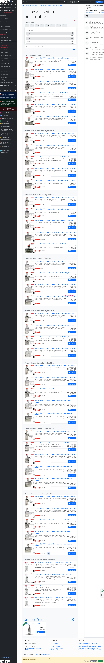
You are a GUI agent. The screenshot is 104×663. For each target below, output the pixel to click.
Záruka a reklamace (56, 650)
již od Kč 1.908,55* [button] (72, 535)
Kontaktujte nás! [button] (99, 12)
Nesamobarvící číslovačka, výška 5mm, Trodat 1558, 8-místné (54, 221)
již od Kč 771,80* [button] (72, 298)
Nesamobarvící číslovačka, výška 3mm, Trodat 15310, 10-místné (55, 93)
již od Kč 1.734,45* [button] (72, 404)
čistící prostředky (9, 18)
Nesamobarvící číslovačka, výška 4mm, (39, 131)
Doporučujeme (36, 619)
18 (65, 25)
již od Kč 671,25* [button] (72, 286)
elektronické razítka (10, 69)
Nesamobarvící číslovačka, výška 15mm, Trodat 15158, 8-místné (55, 454)
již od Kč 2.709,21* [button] (72, 547)
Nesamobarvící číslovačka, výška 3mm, (39, 55)
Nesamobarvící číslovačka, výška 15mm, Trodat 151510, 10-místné (53, 467)
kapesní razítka (9, 50)
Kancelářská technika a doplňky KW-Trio (88, 648)
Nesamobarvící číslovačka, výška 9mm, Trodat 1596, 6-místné (54, 325)
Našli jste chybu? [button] (45, 654)
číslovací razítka (9, 43)
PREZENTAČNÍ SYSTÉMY (13, 90)
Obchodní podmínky (56, 645)
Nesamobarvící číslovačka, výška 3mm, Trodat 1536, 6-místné (54, 70)
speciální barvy (9, 77)
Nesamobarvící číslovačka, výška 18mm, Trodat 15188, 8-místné (55, 520)
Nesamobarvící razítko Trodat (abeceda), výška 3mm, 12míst (54, 562)
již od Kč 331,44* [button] (72, 315)
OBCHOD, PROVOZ (13, 88)
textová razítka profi (11, 55)
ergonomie (8, 24)
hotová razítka (9, 58)
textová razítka (9, 52)
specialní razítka (10, 63)
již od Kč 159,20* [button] (72, 71)
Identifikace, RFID (82, 650)
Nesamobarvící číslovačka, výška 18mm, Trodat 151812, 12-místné (53, 544)
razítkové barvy (9, 74)
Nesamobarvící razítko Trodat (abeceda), (40, 560)
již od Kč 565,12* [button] (72, 274)
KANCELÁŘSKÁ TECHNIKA (13, 7)
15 (59, 25)
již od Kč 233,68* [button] (72, 222)
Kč (64, 2)
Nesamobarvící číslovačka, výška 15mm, (40, 428)
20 (50, 33)
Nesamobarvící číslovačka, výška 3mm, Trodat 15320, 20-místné (55, 116)
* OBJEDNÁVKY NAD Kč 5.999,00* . (12, 103)
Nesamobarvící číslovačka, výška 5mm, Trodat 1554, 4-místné (54, 197)
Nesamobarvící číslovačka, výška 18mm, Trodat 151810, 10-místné (53, 532)
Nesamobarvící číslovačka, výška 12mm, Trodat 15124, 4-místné (55, 366)
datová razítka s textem (11, 40)
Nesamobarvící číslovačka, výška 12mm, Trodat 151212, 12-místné (53, 414)
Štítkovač (12, 109)
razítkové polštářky (10, 71)
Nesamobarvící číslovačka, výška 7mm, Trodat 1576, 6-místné (54, 261)
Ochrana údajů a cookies (57, 648)
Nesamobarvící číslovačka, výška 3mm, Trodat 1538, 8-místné (54, 81)
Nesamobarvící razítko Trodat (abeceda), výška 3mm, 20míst (54, 586)
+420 (10, 657)
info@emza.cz (9, 659)
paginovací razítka (10, 66)
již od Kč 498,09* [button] (72, 245)
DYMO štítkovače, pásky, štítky (85, 645)
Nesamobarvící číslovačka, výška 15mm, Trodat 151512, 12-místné (53, 479)
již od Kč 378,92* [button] (72, 263)
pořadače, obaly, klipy (10, 29)
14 (50, 36)
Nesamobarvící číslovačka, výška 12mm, (40, 363)
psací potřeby (13, 32)
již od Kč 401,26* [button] (72, 234)
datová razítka (9, 37)
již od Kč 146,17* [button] (72, 60)
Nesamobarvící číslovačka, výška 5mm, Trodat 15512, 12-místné (55, 232)
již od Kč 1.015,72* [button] (72, 510)
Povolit (100, 661)
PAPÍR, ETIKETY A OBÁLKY (13, 4)
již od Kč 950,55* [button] (72, 379)
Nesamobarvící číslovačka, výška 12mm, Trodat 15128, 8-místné (55, 389)
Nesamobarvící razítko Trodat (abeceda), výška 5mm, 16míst (54, 597)
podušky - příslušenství (11, 80)
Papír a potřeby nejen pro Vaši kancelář (88, 643)
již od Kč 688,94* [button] (72, 118)
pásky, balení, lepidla (10, 26)
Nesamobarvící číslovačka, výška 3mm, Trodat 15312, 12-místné (55, 104)
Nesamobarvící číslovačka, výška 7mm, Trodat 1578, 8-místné (54, 273)
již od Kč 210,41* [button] (72, 83)
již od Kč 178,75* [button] (72, 211)
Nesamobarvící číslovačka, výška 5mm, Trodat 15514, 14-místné (55, 244)
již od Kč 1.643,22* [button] (72, 599)
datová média (13, 21)
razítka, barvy (13, 34)
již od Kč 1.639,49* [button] (72, 521)
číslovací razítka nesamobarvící (9, 46)
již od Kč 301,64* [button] (72, 94)
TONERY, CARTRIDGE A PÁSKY (13, 10)
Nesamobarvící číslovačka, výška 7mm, (39, 258)
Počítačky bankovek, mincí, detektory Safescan (90, 646)
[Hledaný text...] (43, 2)
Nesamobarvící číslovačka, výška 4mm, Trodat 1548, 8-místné (54, 157)
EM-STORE (35, 654)
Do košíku (41, 632)
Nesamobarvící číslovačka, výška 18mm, (40, 494)
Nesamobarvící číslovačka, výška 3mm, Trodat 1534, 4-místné (54, 58)
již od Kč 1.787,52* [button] (72, 587)
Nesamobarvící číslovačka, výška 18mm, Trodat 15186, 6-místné (55, 508)
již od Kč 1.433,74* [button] (72, 576)
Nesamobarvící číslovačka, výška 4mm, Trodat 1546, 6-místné (54, 145)
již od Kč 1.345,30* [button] (72, 564)
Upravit (87, 661)
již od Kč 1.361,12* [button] (72, 391)
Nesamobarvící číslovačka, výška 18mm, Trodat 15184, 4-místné (55, 497)
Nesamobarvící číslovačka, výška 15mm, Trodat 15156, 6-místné (55, 443)
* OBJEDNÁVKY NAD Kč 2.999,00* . (12, 95)
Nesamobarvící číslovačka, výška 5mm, (39, 194)
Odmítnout (94, 661)
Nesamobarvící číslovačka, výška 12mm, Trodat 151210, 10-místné (53, 401)
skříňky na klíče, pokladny (11, 82)
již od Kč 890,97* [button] (72, 367)
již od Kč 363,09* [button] (72, 106)
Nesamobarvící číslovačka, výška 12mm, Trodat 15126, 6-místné (55, 377)
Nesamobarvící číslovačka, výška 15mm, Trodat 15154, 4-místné (55, 431)
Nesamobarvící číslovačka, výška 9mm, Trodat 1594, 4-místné (54, 313)
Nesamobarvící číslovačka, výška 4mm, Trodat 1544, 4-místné (54, 133)
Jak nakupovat (54, 643)
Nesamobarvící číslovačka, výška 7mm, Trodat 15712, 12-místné (55, 296)
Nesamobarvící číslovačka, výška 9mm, (39, 311)
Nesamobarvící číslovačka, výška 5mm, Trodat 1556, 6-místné (54, 209)
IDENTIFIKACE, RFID (13, 85)
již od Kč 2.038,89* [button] (72, 416)
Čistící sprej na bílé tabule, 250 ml (33, 624)
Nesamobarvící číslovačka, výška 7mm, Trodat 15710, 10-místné (55, 284)
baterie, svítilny (9, 15)
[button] (74, 50)
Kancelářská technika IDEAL (94, 650)
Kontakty (38, 648)
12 (53, 25)
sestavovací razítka (10, 61)
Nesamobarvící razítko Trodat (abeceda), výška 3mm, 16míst (54, 574)
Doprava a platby (55, 646)
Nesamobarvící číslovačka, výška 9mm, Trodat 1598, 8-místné (54, 337)
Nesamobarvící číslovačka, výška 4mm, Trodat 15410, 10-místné (55, 168)
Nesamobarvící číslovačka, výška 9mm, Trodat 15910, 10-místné (55, 348)
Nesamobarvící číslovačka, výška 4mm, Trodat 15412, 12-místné (55, 180)
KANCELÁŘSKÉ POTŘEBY (13, 13)
